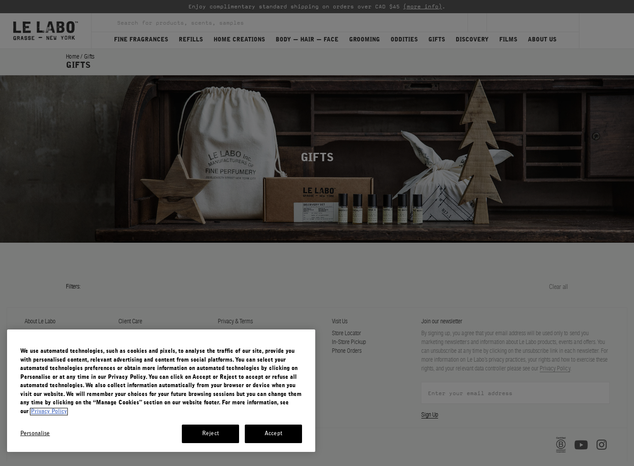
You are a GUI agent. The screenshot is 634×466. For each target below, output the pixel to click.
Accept (273, 433)
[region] (161, 390)
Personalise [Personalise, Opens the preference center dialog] (35, 433)
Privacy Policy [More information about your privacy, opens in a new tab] (49, 411)
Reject (210, 433)
